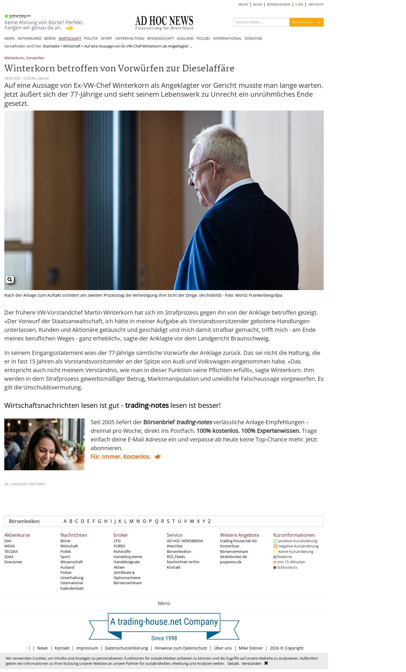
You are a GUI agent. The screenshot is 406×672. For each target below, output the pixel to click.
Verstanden (252, 663)
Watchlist (175, 546)
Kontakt (174, 567)
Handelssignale (127, 561)
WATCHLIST (316, 4)
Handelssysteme (128, 556)
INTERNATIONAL (227, 38)
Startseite (51, 46)
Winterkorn (14, 58)
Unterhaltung (71, 577)
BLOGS (257, 4)
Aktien (119, 567)
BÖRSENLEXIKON (278, 4)
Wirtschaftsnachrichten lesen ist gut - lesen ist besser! (112, 405)
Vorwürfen (35, 58)
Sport (65, 556)
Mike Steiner (251, 648)
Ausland (67, 567)
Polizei (65, 572)
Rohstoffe (122, 551)
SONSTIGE (253, 38)
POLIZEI (203, 38)
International (71, 582)
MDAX (9, 546)
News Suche (302, 22)
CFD (117, 540)
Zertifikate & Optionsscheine (127, 575)
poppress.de (230, 561)
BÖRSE (50, 38)
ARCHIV (243, 4)
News (42, 648)
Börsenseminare (128, 582)
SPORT (106, 38)
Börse (65, 540)
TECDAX (11, 551)
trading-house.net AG (238, 540)
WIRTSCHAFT (70, 38)
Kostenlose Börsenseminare (234, 548)
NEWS (9, 38)
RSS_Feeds (176, 556)
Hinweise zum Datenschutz (181, 648)
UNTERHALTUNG (129, 38)
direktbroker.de (233, 556)
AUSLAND (185, 38)
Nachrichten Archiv (183, 561)
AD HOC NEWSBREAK (185, 540)
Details (233, 663)
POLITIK (91, 38)
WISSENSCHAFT (160, 38)
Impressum (87, 648)
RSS (299, 4)
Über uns (223, 648)
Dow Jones (13, 561)
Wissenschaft (71, 561)
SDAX (9, 556)
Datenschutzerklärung (126, 648)
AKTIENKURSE (29, 38)
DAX (8, 540)
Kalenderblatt (72, 588)
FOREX (119, 546)
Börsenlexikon (24, 521)
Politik (65, 551)
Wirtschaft (72, 46)
